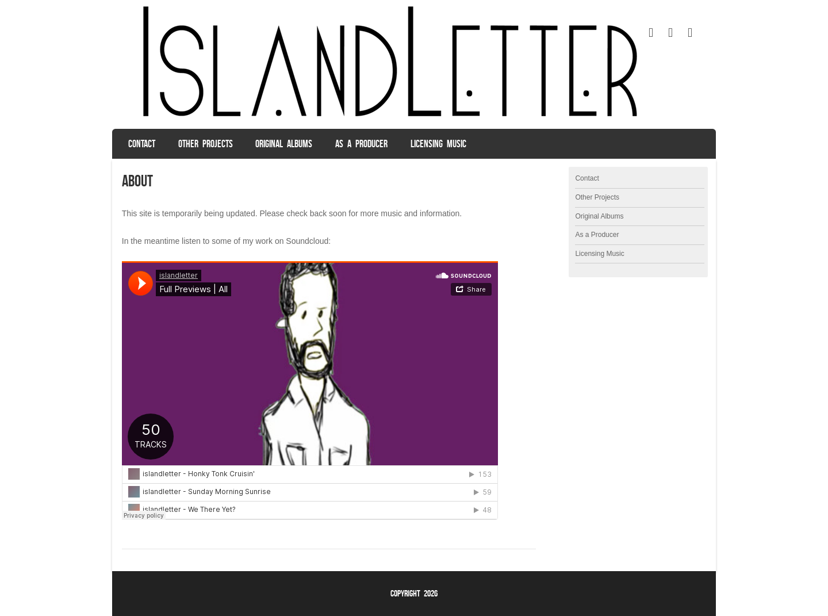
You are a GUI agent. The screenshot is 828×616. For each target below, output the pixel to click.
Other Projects (205, 144)
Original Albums (283, 144)
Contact (141, 144)
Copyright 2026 (414, 593)
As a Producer (361, 144)
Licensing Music (438, 144)
